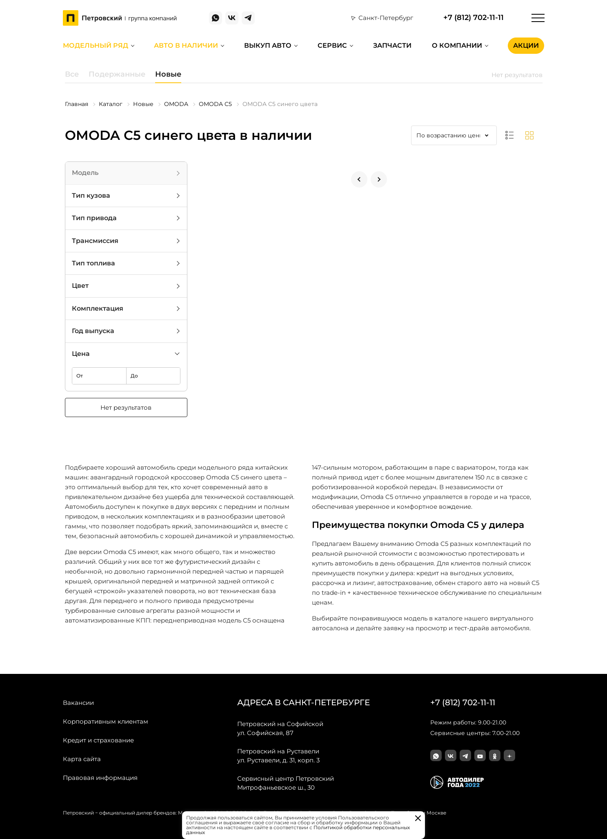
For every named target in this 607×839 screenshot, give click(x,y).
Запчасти (392, 45)
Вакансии (78, 703)
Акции (526, 45)
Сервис (332, 45)
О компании (457, 45)
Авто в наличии (186, 45)
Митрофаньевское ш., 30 (285, 782)
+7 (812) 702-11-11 (473, 17)
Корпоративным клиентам (105, 721)
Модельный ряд (95, 45)
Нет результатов (125, 407)
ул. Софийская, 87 (280, 728)
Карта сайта (82, 759)
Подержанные (117, 74)
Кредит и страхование (98, 740)
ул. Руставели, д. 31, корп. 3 (278, 755)
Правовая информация (100, 778)
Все (72, 74)
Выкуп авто (267, 45)
